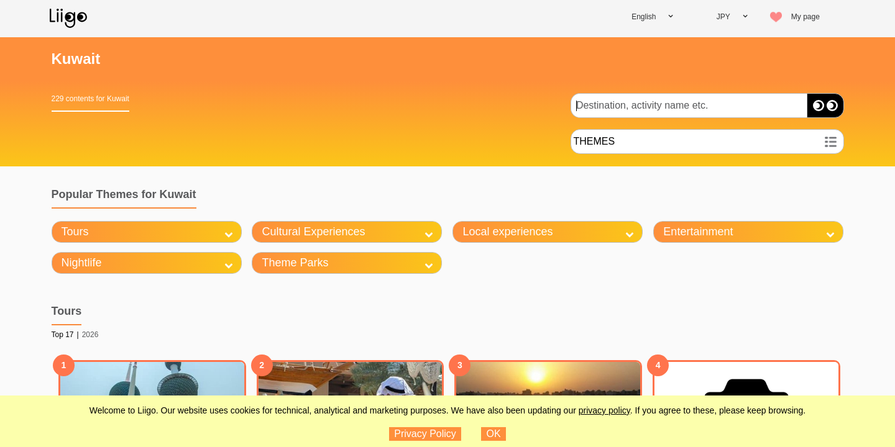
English (643, 16)
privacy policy (604, 410)
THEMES (594, 141)
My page (805, 16)
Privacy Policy (425, 433)
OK (494, 433)
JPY (723, 16)
